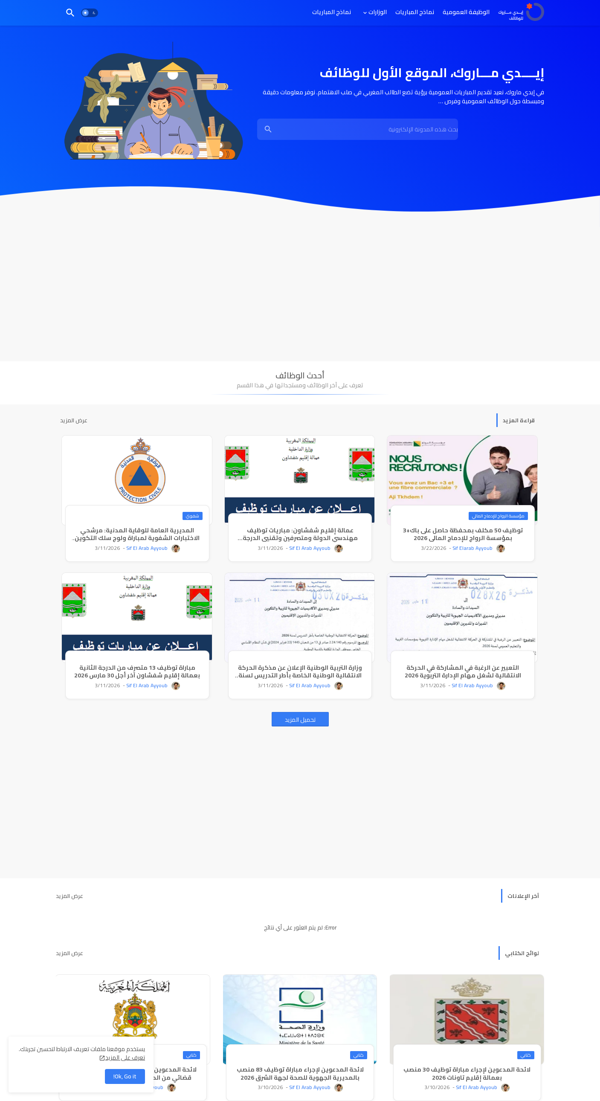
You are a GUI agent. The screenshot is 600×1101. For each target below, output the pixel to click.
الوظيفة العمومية (466, 11)
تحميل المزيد (300, 719)
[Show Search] (268, 129)
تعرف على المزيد (125, 1057)
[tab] (466, 12)
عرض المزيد (73, 420)
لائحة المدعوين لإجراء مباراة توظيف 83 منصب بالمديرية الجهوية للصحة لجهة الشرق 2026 (300, 1073)
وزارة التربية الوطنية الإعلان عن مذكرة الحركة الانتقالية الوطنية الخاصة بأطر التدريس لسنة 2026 (300, 671)
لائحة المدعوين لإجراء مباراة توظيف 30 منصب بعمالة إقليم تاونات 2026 (466, 1073)
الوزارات (377, 11)
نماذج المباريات (414, 11)
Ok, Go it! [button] (124, 1076)
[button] (89, 13)
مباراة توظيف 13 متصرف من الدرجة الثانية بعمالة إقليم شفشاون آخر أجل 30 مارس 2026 (137, 671)
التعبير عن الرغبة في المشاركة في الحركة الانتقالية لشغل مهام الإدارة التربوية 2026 (463, 671)
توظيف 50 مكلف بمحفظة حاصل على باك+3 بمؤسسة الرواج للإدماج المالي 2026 (463, 534)
